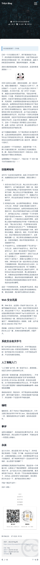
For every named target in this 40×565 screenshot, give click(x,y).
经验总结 (6, 536)
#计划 (20, 536)
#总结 (15, 536)
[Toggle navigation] (35, 3)
